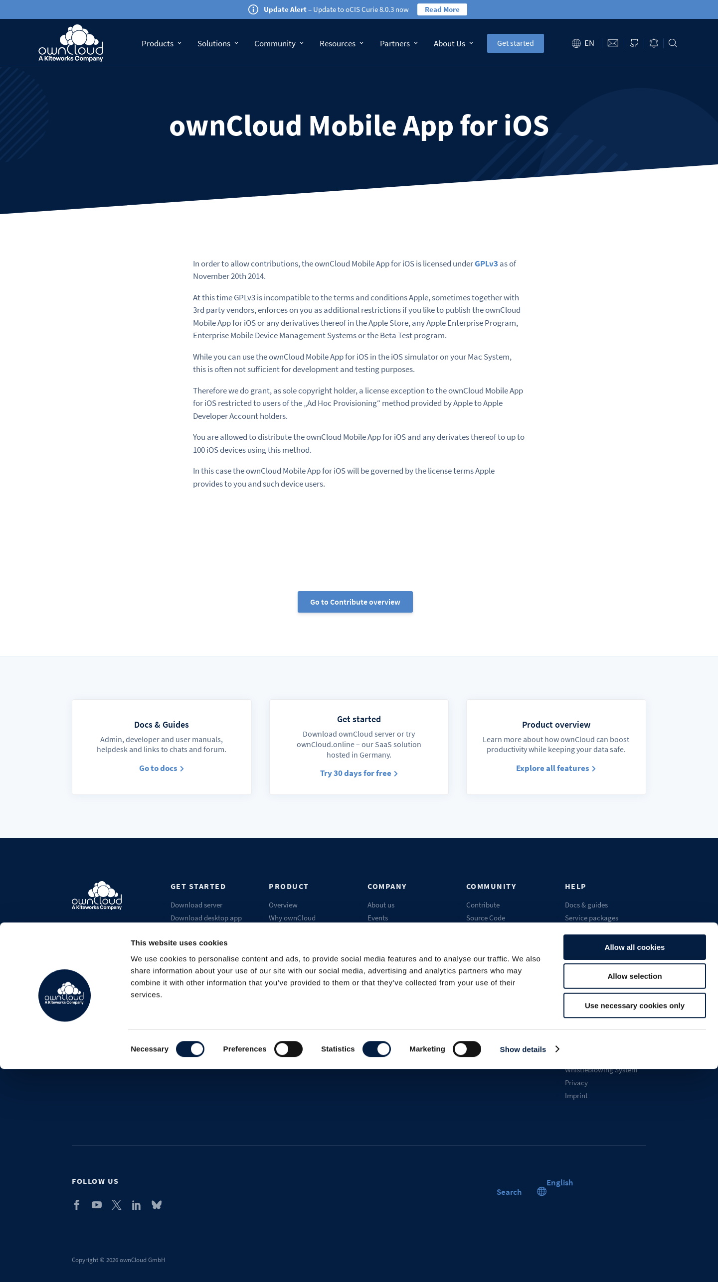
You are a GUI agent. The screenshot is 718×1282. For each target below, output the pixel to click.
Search (673, 43)
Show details (523, 1262)
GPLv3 (486, 263)
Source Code (485, 917)
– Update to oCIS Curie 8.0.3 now (336, 9)
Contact (613, 43)
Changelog (286, 995)
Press (375, 969)
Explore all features (556, 768)
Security (281, 1008)
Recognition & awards (401, 1008)
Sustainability (389, 1021)
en (589, 42)
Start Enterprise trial (202, 956)
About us (380, 904)
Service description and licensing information (601, 1052)
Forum (476, 943)
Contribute (483, 904)
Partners (399, 43)
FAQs (572, 943)
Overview (283, 904)
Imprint (576, 1095)
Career (377, 956)
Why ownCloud (292, 917)
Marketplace (485, 956)
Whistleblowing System (601, 1069)
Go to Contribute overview (355, 602)
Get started (515, 43)
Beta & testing (488, 930)
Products (161, 43)
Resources (341, 43)
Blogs (376, 982)
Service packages (591, 917)
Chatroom (482, 969)
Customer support (592, 930)
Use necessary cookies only (635, 1218)
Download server (196, 904)
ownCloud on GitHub (634, 43)
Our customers (389, 930)
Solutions (217, 43)
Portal (574, 956)
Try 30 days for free (359, 773)
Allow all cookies (635, 1160)
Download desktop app (206, 917)
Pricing (280, 943)
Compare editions (296, 956)
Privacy (576, 1082)
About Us (453, 43)
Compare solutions (298, 969)
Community (278, 43)
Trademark (581, 1034)
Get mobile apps (195, 930)
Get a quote (286, 1021)
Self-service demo (198, 969)
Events (377, 917)
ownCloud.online (197, 943)
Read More (442, 9)
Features (282, 930)
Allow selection (634, 1189)
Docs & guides (586, 904)
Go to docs (161, 768)
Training (578, 969)
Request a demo (589, 982)
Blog (654, 43)
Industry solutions (296, 982)
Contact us (384, 995)
